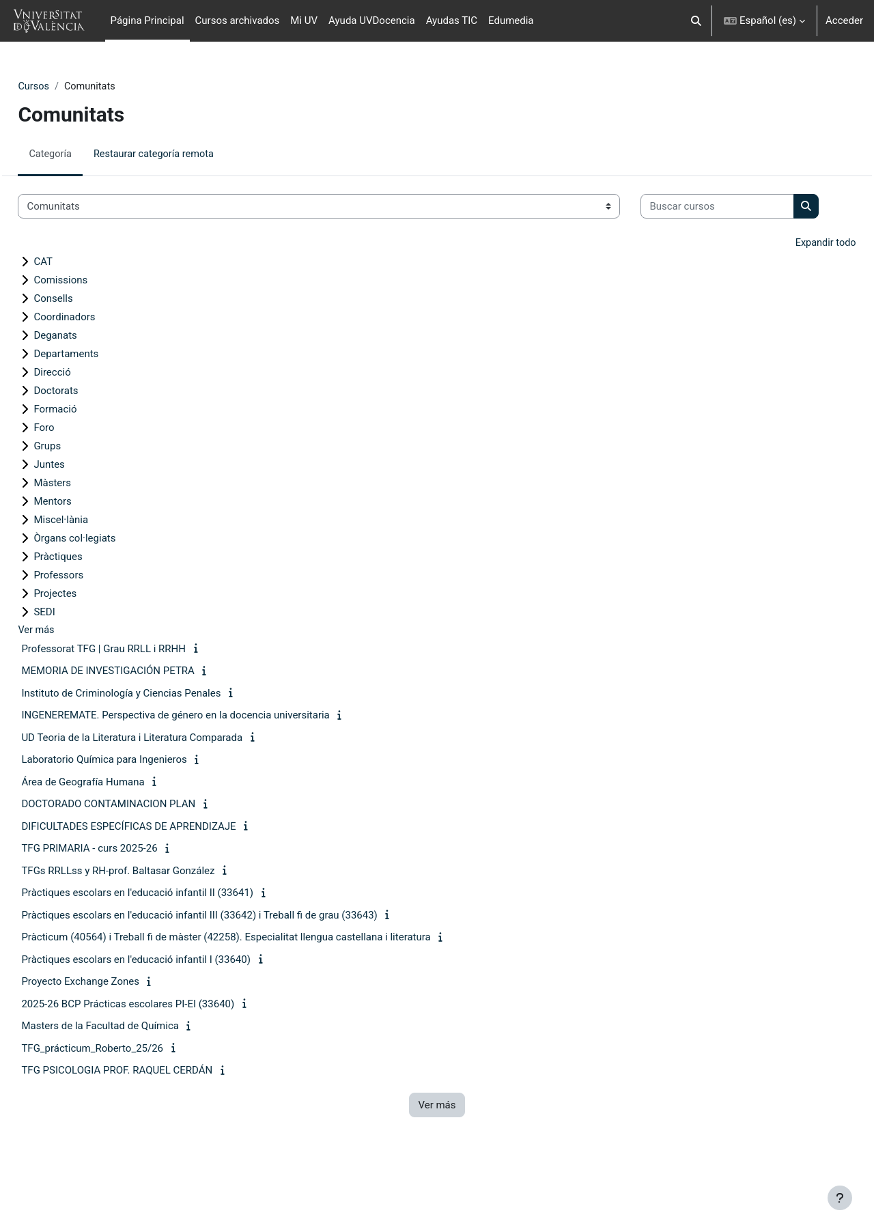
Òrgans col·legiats (105, 581)
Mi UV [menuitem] (304, 20)
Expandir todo (794, 286)
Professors (89, 618)
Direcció (82, 415)
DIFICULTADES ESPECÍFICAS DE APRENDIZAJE (159, 870)
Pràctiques (88, 599)
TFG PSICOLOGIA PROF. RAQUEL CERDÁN (147, 1114)
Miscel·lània (91, 563)
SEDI (74, 655)
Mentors (83, 544)
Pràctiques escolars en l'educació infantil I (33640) (166, 1003)
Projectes (85, 636)
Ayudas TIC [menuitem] (451, 20)
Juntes (79, 507)
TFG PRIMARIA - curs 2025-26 (120, 892)
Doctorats (86, 434)
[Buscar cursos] (125, 249)
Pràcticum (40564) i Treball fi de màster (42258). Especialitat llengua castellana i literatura (256, 981)
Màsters (83, 526)
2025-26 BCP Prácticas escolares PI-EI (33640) (158, 1047)
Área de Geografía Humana (113, 826)
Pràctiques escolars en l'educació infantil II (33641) (168, 936)
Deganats (85, 378)
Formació (85, 452)
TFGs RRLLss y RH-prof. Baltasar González (148, 914)
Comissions (91, 323)
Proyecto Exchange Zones (111, 1025)
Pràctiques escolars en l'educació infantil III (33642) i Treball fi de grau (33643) (230, 959)
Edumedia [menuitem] (511, 20)
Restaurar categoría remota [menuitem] (188, 155)
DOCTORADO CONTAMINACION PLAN (139, 847)
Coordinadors (95, 360)
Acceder (844, 20)
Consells (83, 341)
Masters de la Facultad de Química (131, 1069)
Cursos (64, 87)
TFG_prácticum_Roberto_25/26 (123, 1092)
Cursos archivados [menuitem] (237, 20)
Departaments (96, 397)
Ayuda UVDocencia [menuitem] (371, 20)
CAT (73, 304)
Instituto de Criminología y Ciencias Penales (151, 737)
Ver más (67, 673)
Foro (74, 470)
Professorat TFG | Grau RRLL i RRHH (134, 692)
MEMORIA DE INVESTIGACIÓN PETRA (138, 714)
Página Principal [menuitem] (147, 20)
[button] (696, 21)
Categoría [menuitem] (81, 155)
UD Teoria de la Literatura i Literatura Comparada (162, 781)
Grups (77, 489)
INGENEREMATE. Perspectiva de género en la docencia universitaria (206, 759)
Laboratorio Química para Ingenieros (134, 803)
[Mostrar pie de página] (840, 1198)
